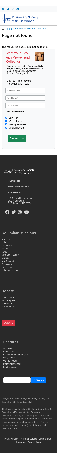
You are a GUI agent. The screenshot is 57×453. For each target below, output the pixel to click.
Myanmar (6, 258)
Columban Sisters (10, 270)
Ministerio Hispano (10, 255)
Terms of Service (28, 439)
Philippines (7, 264)
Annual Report (35, 442)
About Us (7, 348)
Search (40, 380)
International (7, 267)
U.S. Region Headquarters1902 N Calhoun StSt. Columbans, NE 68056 (19, 200)
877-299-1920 (13, 192)
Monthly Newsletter (17, 124)
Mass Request (8, 300)
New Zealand (8, 261)
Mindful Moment (16, 128)
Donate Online (8, 297)
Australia (6, 239)
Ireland (5, 249)
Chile (4, 242)
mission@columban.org (18, 187)
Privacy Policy (11, 439)
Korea (4, 252)
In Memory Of (8, 307)
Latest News (9, 351)
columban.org (13, 181)
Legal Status (45, 439)
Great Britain (7, 245)
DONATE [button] (8, 322)
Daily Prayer (14, 118)
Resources (20, 442)
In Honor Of (7, 304)
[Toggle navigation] (51, 19)
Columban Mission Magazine (30, 28)
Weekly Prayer (15, 121)
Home (8, 28)
